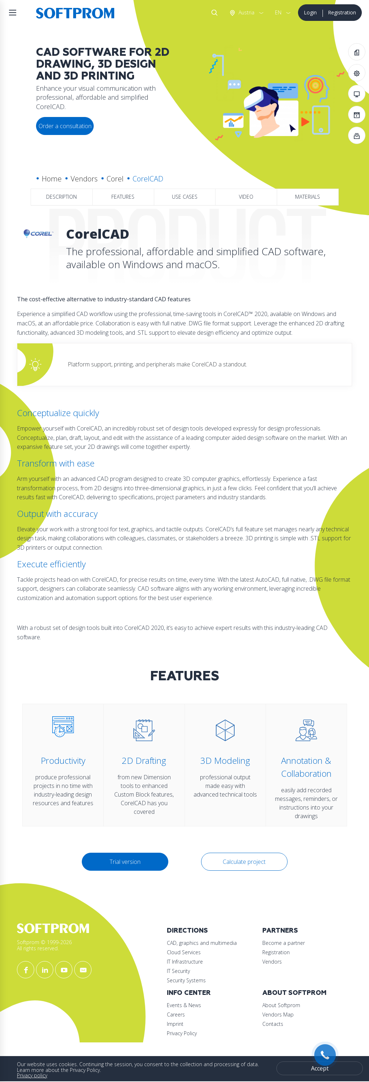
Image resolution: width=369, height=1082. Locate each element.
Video (246, 196)
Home (52, 179)
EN (278, 12)
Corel (115, 179)
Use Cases (184, 196)
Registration (342, 12)
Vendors (84, 179)
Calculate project (244, 862)
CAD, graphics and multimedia (202, 942)
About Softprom (294, 993)
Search (213, 13)
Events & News (184, 1005)
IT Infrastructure (185, 961)
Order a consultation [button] (65, 126)
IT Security (178, 971)
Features (122, 196)
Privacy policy (32, 1075)
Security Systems (186, 980)
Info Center (189, 993)
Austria (245, 12)
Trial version (125, 862)
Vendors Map (278, 1014)
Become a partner (283, 942)
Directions (187, 931)
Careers (176, 1014)
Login (310, 12)
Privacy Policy (182, 1033)
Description (61, 196)
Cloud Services (184, 952)
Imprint (175, 1023)
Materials (307, 196)
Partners (280, 931)
